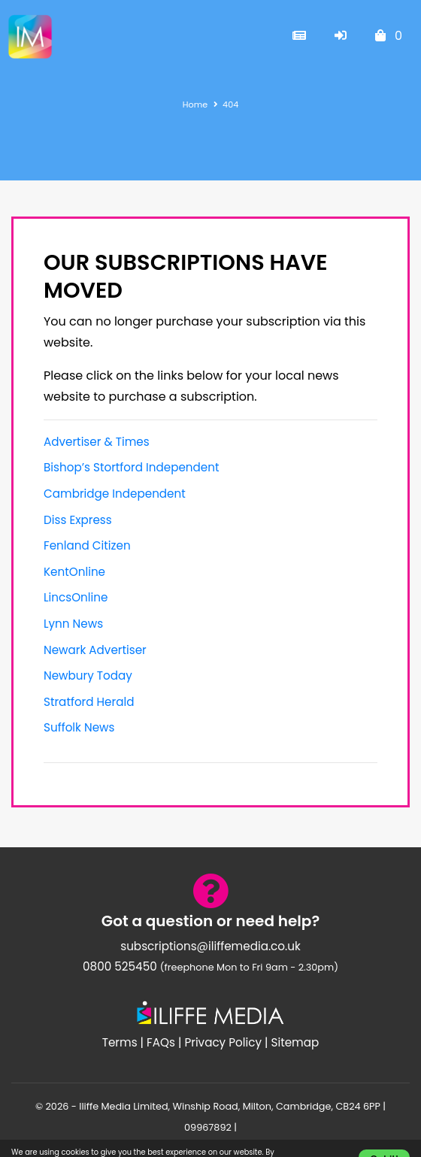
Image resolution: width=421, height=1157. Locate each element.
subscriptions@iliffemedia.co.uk (210, 946)
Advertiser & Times (97, 442)
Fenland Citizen (87, 545)
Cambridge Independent (115, 493)
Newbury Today (88, 675)
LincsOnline (76, 597)
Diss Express (78, 520)
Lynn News (73, 624)
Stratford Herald (89, 702)
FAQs (161, 1042)
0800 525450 (120, 966)
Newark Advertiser (95, 650)
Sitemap (295, 1042)
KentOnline (74, 572)
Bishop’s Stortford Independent (132, 467)
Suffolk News (79, 727)
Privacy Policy (223, 1042)
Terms (120, 1042)
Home (195, 104)
